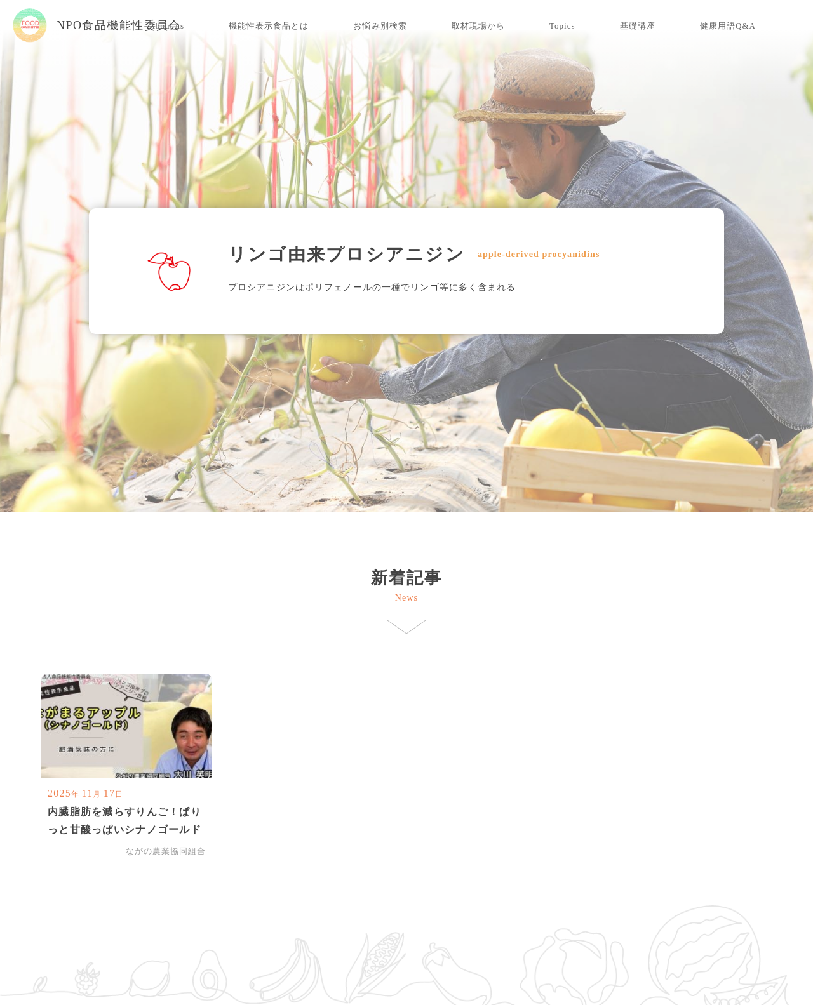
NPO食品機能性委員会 (97, 25)
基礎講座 (637, 25)
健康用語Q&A (728, 25)
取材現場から (478, 25)
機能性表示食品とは (269, 25)
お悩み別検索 (379, 25)
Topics (562, 25)
